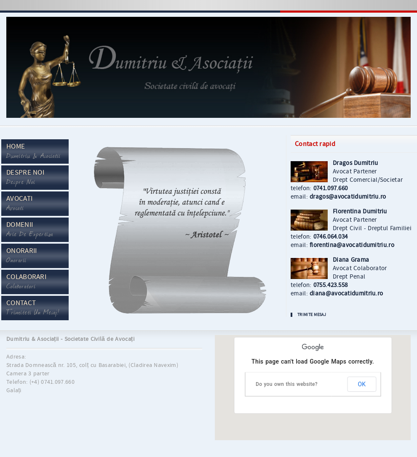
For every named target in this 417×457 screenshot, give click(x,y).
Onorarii (21, 256)
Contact (32, 308)
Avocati (19, 203)
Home (33, 151)
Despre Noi (25, 177)
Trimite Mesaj (311, 315)
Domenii (29, 230)
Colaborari (26, 282)
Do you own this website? (287, 384)
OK (362, 384)
